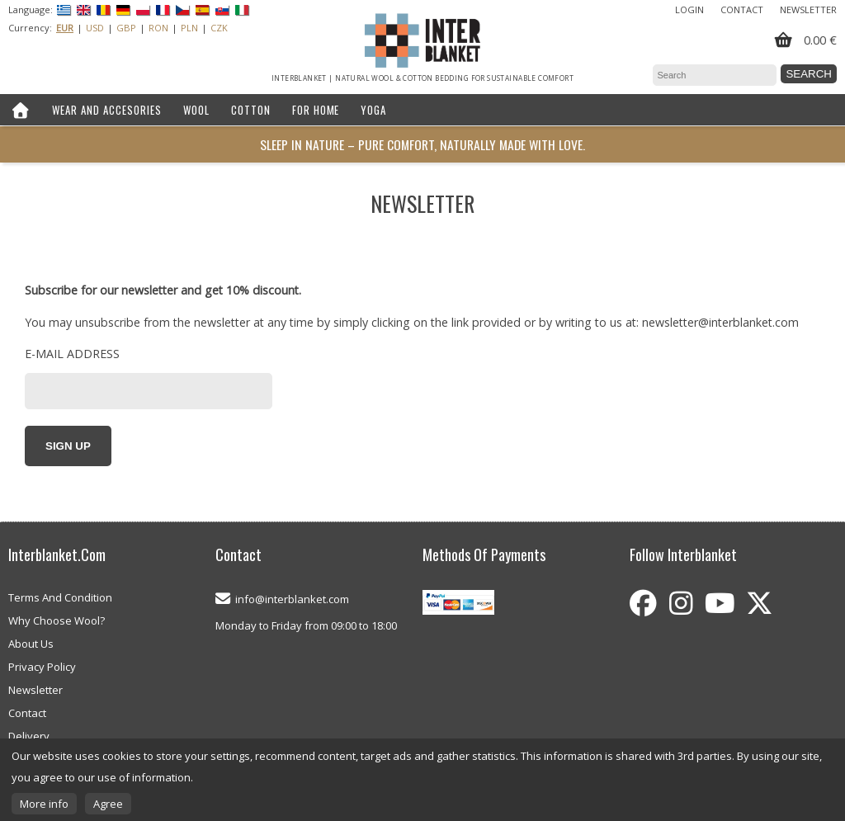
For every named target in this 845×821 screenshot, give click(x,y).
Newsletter (808, 9)
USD (95, 27)
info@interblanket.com (292, 599)
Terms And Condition (60, 597)
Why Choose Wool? (56, 620)
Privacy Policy (42, 666)
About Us (31, 643)
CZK (219, 27)
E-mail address (72, 353)
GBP (126, 27)
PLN (189, 27)
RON (158, 27)
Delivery (29, 736)
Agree (108, 803)
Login (689, 9)
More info (44, 803)
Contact (741, 9)
